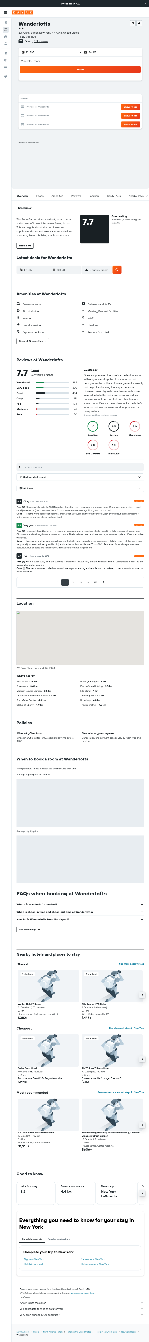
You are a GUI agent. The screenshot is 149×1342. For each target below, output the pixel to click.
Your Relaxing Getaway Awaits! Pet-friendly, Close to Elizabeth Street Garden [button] (111, 1134)
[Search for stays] (5, 29)
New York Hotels (128, 1332)
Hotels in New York (33, 1263)
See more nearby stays (131, 963)
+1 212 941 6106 (27, 36)
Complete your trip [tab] (32, 1239)
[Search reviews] (83, 467)
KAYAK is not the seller (82, 1303)
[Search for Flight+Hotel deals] (5, 43)
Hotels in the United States (79, 1332)
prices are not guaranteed (82, 1293)
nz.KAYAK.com (22, 1332)
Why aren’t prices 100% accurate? (82, 1315)
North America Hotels (53, 1332)
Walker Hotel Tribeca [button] (29, 1004)
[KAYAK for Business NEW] (5, 67)
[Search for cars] (5, 36)
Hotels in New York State (106, 1332)
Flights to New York (34, 1259)
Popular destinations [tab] (59, 1239)
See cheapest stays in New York (126, 1028)
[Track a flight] (5, 60)
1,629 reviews (40, 41)
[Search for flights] (5, 22)
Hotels (36, 1332)
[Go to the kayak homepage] (22, 12)
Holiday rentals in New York (95, 1263)
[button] (145, 3)
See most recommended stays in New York (121, 1092)
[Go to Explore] (5, 53)
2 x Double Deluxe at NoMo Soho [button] (36, 1132)
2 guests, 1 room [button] (30, 61)
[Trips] (5, 76)
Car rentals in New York (93, 1259)
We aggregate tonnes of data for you (82, 1309)
